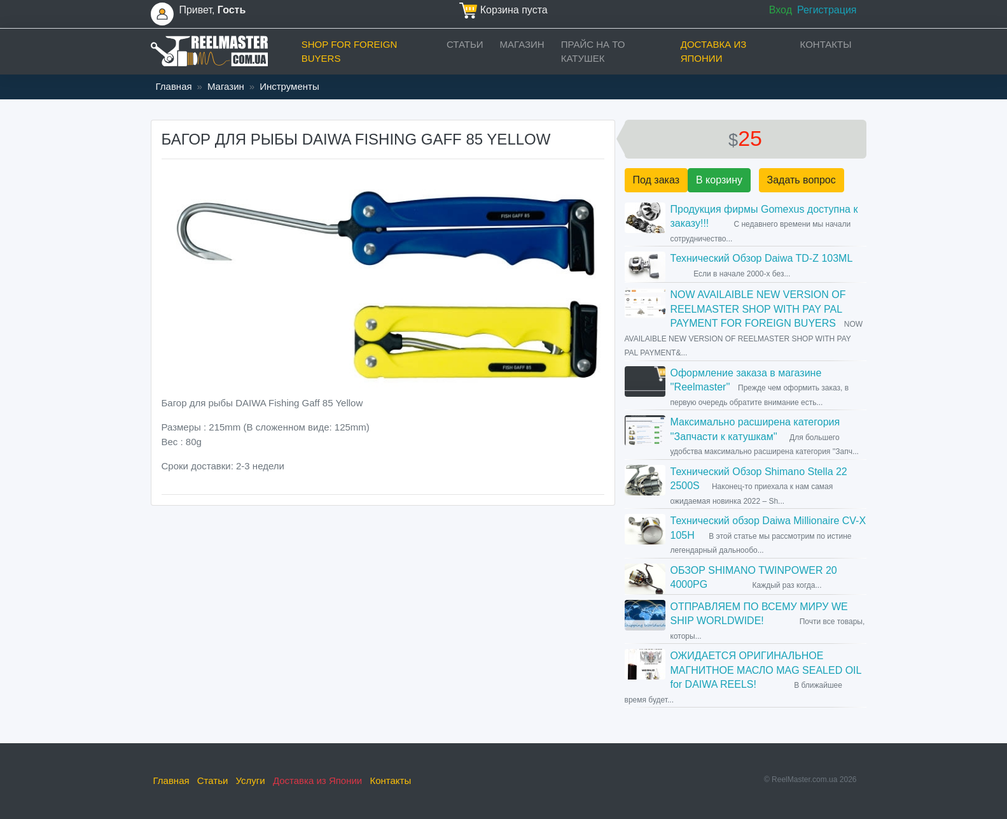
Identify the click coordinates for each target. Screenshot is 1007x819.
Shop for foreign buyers (350, 51)
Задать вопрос (801, 179)
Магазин (522, 44)
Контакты (826, 44)
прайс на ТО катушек (593, 51)
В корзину (719, 179)
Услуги (250, 780)
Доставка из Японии (714, 51)
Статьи (465, 44)
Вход (780, 9)
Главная (174, 86)
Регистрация (827, 9)
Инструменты (289, 86)
